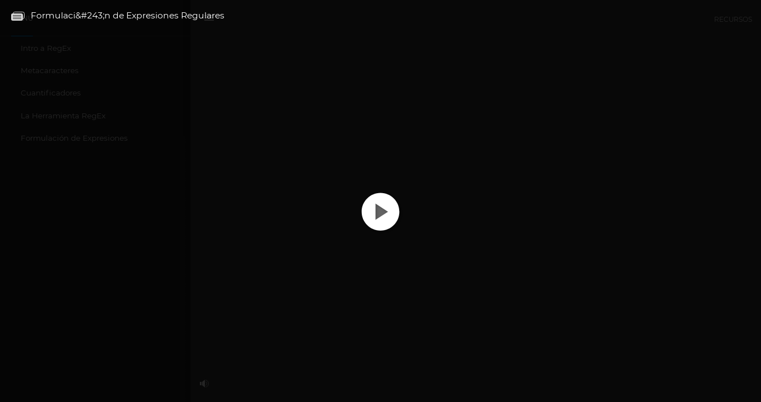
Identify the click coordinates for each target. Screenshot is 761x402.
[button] (380, 221)
